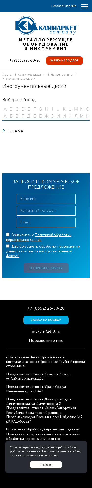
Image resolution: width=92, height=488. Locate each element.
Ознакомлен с (38, 237)
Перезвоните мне (46, 341)
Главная (7, 74)
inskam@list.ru (46, 331)
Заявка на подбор (64, 60)
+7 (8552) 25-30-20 (24, 60)
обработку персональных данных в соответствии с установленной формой (43, 251)
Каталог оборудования (32, 74)
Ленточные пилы (61, 74)
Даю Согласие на (43, 251)
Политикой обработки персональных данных (38, 237)
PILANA (16, 131)
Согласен (45, 465)
